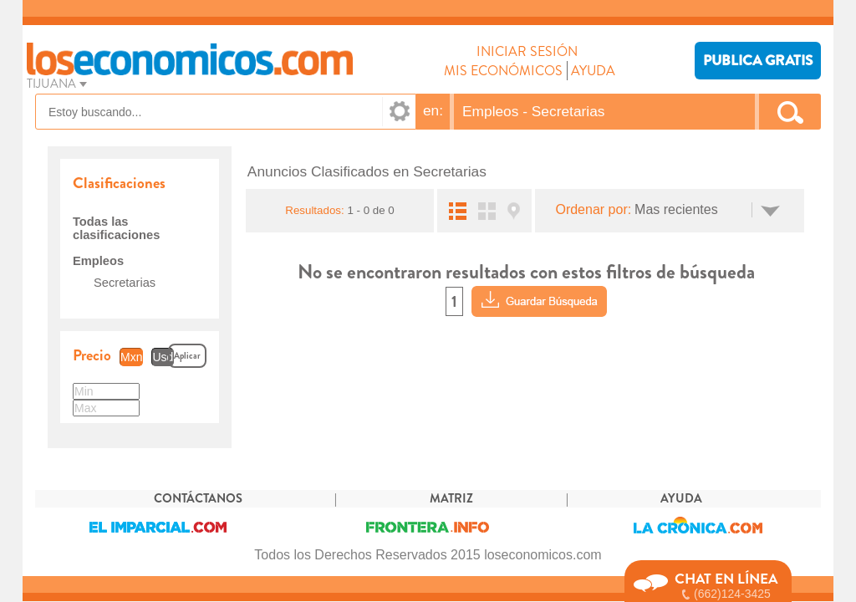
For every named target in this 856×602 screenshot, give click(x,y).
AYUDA (593, 70)
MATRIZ (451, 499)
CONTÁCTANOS (198, 499)
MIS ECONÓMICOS (503, 70)
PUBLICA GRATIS (758, 60)
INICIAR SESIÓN (527, 51)
